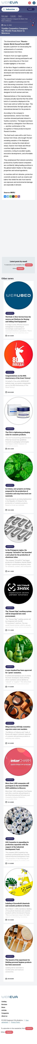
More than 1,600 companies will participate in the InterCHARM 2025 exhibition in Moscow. (17, 785)
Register (20, 268)
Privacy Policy (15, 1022)
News (3, 1007)
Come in (28, 265)
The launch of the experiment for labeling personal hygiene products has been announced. (18, 962)
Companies (5, 1013)
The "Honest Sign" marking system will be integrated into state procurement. (18, 613)
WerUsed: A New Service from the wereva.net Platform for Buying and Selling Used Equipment (18, 319)
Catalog (3, 1001)
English (30, 9)
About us (4, 1016)
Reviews (4, 1004)
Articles (4, 1010)
